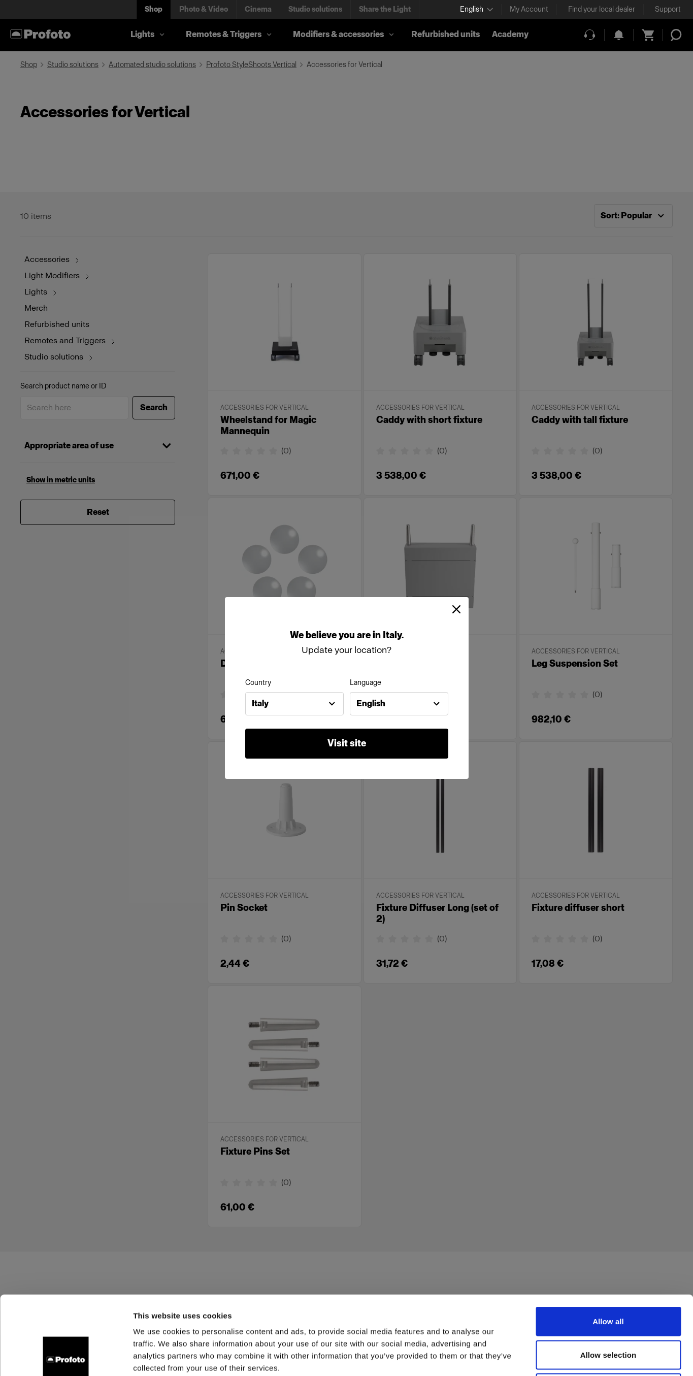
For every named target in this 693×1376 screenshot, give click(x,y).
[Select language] (476, 9)
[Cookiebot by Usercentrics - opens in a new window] (65, 1356)
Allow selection (608, 1276)
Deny (608, 1309)
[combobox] (294, 703)
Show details (532, 1356)
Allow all (608, 1242)
